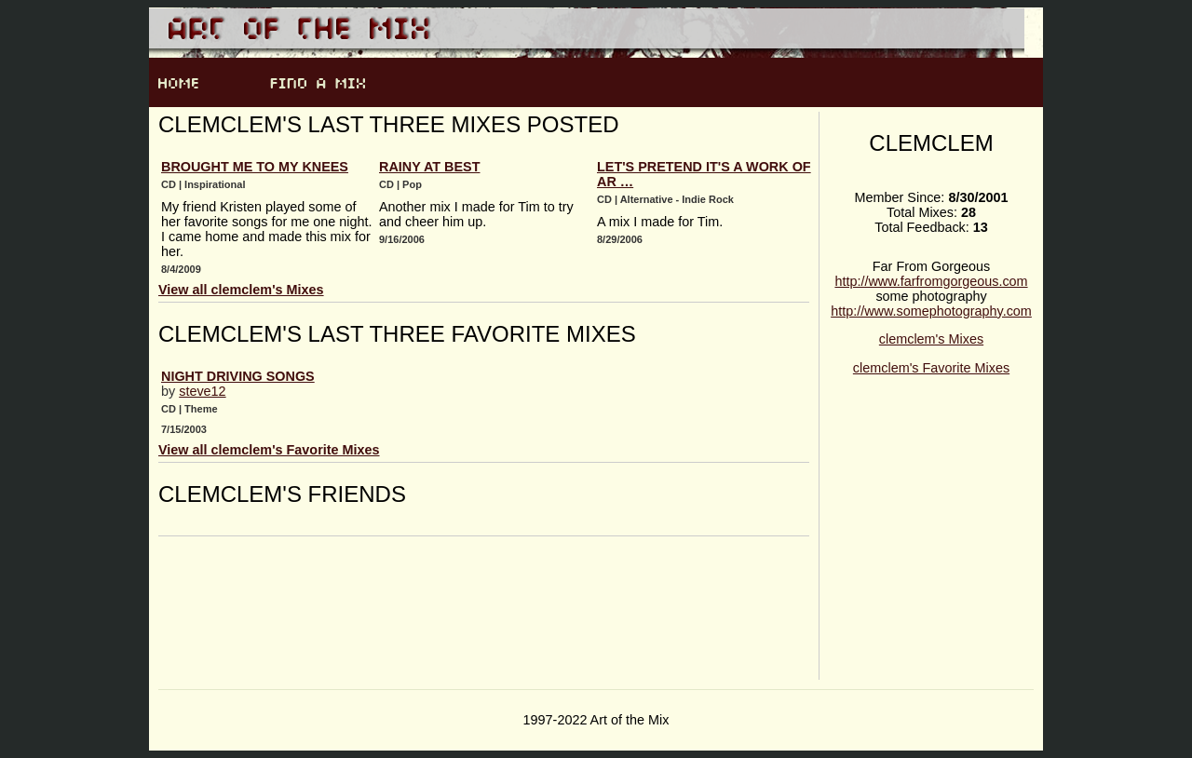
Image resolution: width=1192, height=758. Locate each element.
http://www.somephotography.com (931, 311)
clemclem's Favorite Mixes (931, 367)
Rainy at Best (429, 166)
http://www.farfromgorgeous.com (930, 281)
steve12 (202, 391)
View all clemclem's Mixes (241, 289)
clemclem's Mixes (931, 339)
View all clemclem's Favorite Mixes (269, 449)
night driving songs (238, 376)
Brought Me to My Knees (254, 166)
